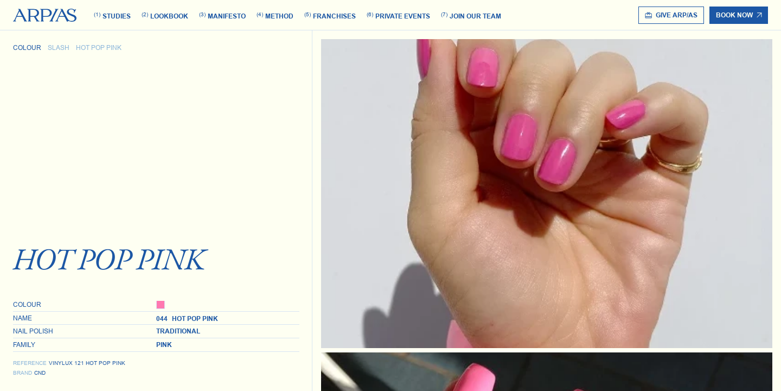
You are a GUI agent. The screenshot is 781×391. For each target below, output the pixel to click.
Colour (27, 47)
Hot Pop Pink (98, 47)
